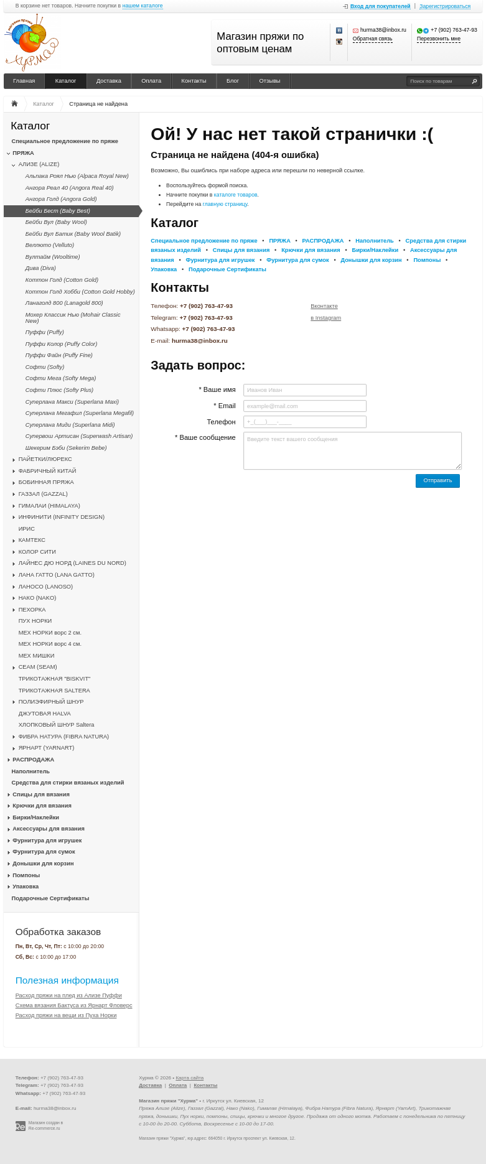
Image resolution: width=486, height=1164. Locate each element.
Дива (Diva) (41, 268)
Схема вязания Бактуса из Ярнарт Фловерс (74, 1005)
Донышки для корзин (42, 863)
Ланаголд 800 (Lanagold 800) (64, 303)
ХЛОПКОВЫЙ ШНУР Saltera (57, 725)
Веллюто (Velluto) (50, 245)
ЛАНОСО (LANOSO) (46, 587)
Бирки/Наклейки (35, 817)
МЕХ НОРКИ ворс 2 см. (50, 633)
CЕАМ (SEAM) (38, 667)
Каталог (66, 81)
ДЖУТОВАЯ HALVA (45, 713)
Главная (24, 81)
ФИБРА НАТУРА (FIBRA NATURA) (64, 736)
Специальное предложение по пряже (65, 141)
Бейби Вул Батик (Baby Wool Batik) (73, 234)
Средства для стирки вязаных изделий (68, 783)
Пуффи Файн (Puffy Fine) (59, 355)
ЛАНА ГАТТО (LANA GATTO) (57, 575)
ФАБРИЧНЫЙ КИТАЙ (48, 471)
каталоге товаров (236, 195)
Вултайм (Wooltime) (53, 257)
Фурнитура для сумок (43, 852)
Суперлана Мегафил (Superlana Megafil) (80, 413)
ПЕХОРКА (32, 610)
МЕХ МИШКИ (37, 656)
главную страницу (225, 204)
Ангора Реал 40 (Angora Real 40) (70, 188)
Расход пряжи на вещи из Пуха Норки (66, 1015)
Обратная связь (373, 39)
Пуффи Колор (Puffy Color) (61, 344)
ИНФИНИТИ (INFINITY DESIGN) (62, 517)
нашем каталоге (143, 6)
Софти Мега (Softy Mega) (61, 378)
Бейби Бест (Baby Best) (58, 211)
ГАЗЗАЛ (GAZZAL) (43, 494)
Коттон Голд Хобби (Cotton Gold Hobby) (80, 292)
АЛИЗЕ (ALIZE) (39, 164)
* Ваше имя (217, 389)
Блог (233, 81)
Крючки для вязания (42, 806)
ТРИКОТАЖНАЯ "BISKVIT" (55, 679)
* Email (224, 405)
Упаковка (25, 886)
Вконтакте (324, 306)
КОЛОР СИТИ (37, 552)
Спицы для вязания (41, 794)
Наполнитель (31, 771)
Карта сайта (189, 1078)
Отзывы (270, 81)
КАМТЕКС (32, 540)
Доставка (108, 81)
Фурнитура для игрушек (47, 840)
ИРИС (27, 529)
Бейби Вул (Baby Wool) (56, 222)
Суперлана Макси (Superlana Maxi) (72, 402)
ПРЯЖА (23, 153)
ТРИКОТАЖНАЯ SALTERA (54, 690)
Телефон (221, 422)
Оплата (151, 81)
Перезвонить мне (438, 39)
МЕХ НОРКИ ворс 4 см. (50, 644)
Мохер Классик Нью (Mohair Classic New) (73, 318)
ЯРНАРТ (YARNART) (47, 748)
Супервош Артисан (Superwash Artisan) (79, 436)
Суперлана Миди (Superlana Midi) (70, 425)
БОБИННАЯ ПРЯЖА (46, 482)
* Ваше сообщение (205, 437)
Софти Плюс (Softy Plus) (59, 390)
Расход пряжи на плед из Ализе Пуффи (69, 995)
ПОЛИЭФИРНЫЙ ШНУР (51, 702)
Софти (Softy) (45, 367)
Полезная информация (67, 980)
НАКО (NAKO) (38, 598)
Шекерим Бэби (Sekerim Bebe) (66, 448)
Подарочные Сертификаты (51, 898)
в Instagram (326, 318)
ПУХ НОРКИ (35, 621)
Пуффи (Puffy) (45, 332)
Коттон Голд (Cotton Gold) (62, 280)
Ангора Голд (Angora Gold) (61, 199)
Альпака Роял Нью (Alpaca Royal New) (77, 176)
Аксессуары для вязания (48, 829)
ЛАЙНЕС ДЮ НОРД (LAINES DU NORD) (72, 563)
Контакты (194, 81)
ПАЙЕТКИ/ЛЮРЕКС (45, 459)
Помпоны (26, 875)
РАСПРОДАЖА (33, 760)
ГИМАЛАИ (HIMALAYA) (49, 506)
